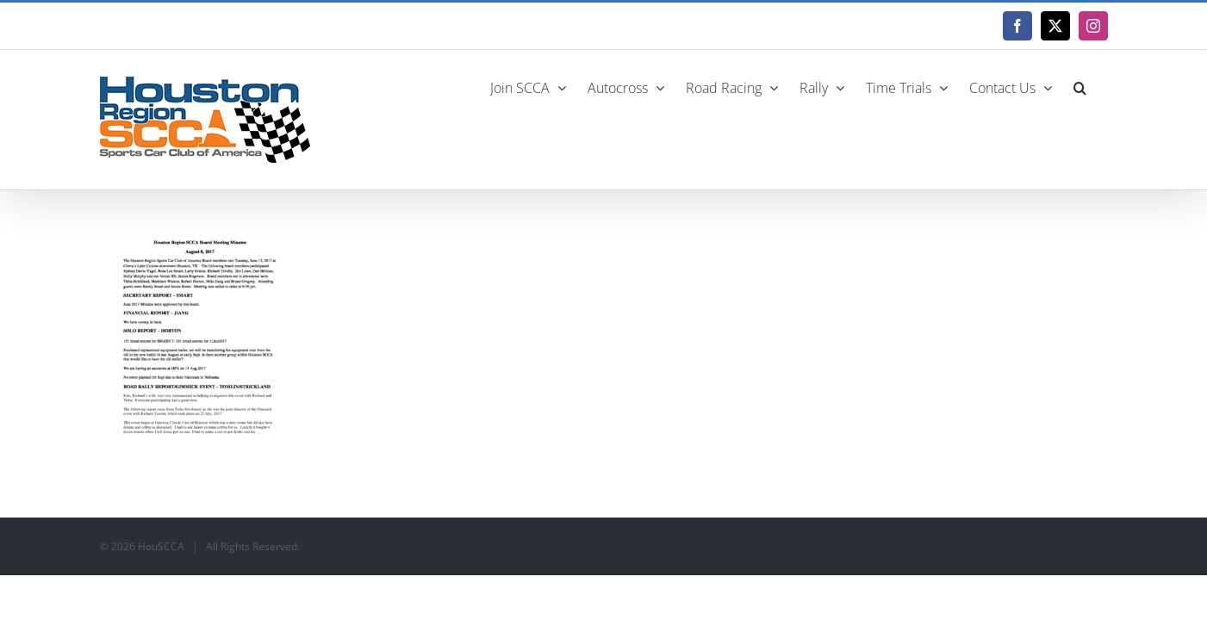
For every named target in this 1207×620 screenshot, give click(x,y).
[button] (1101, 86)
